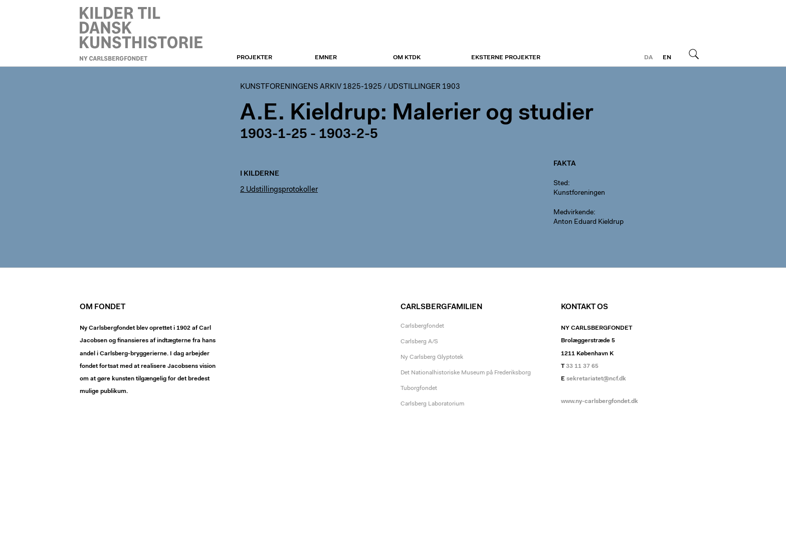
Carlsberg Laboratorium (432, 404)
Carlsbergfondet (422, 326)
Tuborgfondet (419, 388)
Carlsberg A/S (419, 342)
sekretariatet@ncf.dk (596, 379)
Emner (326, 58)
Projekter (254, 58)
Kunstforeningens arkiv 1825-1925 (311, 87)
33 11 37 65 (582, 366)
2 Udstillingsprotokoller (279, 190)
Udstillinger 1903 (424, 87)
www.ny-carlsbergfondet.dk (599, 401)
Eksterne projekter (505, 58)
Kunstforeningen (141, 33)
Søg (693, 53)
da (648, 58)
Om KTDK (407, 58)
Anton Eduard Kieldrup (588, 222)
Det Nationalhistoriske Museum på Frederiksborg (466, 373)
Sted (560, 183)
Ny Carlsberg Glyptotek (432, 357)
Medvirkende (573, 212)
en (667, 58)
